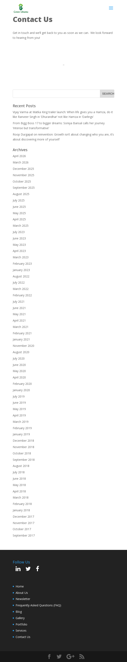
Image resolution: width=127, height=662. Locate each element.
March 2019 (21, 422)
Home (20, 586)
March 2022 (21, 289)
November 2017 (23, 523)
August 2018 (21, 466)
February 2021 (22, 333)
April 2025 (19, 219)
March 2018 (21, 497)
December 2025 (23, 169)
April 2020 (19, 377)
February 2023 (22, 263)
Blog (19, 612)
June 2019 (19, 403)
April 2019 (19, 415)
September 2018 (24, 460)
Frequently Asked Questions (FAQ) (38, 605)
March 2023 (21, 257)
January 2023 (21, 270)
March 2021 (21, 327)
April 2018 (19, 491)
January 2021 (21, 339)
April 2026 (19, 156)
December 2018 (23, 440)
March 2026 (21, 162)
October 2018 (22, 453)
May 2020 (19, 371)
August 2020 (21, 352)
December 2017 (23, 516)
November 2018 (23, 447)
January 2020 (21, 390)
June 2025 (19, 207)
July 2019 (19, 396)
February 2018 (22, 504)
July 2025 (19, 200)
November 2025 (23, 175)
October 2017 (22, 529)
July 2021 (19, 301)
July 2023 (19, 232)
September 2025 (24, 188)
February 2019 (22, 428)
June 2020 (19, 365)
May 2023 (19, 245)
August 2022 (21, 276)
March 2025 (21, 226)
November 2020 (23, 346)
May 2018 (19, 485)
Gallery (20, 618)
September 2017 (24, 535)
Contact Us (23, 637)
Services (21, 630)
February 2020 (22, 384)
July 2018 (19, 472)
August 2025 (21, 194)
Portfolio (21, 624)
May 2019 (19, 409)
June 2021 (19, 308)
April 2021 (19, 320)
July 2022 (19, 282)
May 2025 (19, 213)
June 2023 (19, 238)
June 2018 (19, 478)
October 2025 (22, 181)
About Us (22, 593)
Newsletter (23, 599)
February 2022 (22, 295)
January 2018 (21, 510)
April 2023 (19, 251)
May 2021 (19, 314)
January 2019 (21, 434)
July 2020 (19, 358)
